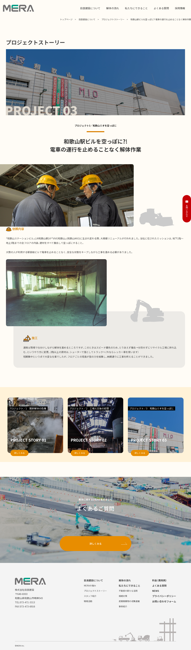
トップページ (66, 19)
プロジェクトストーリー (112, 19)
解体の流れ (125, 580)
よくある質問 (159, 585)
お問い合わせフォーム (164, 601)
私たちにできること (129, 585)
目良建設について (87, 19)
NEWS (155, 591)
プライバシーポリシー (164, 596)
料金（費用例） (159, 580)
